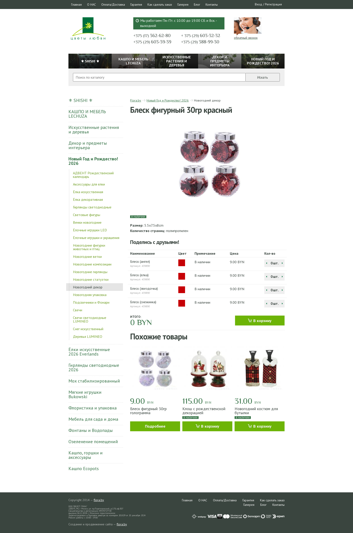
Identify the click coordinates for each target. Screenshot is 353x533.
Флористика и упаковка (92, 408)
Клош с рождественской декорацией (203, 410)
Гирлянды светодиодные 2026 (93, 367)
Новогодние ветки (87, 256)
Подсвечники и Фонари (91, 302)
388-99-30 (200, 41)
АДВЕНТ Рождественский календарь (93, 175)
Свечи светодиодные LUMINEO (89, 319)
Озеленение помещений (93, 442)
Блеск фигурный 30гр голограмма (148, 410)
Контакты (212, 4)
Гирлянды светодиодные (92, 207)
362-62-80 (152, 35)
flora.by (99, 500)
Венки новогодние (87, 222)
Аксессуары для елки (89, 184)
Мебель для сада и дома (93, 419)
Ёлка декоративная (88, 199)
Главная (76, 4)
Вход (258, 4)
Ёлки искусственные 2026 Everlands (89, 352)
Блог (197, 4)
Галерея (182, 4)
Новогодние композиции (92, 264)
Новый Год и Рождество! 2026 (93, 161)
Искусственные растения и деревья (93, 129)
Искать (262, 77)
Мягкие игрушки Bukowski (85, 394)
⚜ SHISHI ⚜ (80, 100)
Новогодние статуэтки (91, 279)
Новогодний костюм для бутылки (256, 410)
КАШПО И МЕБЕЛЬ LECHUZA (87, 114)
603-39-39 (152, 41)
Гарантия (136, 4)
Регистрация (273, 4)
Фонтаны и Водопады (90, 430)
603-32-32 (200, 35)
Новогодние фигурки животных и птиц (89, 247)
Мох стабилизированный (94, 381)
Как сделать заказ (159, 4)
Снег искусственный (88, 329)
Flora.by (135, 100)
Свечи (77, 310)
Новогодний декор (87, 287)
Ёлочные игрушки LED (90, 230)
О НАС (91, 4)
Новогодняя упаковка (89, 294)
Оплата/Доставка (113, 4)
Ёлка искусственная (88, 192)
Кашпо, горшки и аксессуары (85, 455)
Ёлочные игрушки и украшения (96, 237)
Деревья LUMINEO (87, 336)
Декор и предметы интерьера (87, 145)
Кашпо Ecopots (83, 468)
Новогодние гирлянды (90, 272)
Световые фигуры (86, 214)
